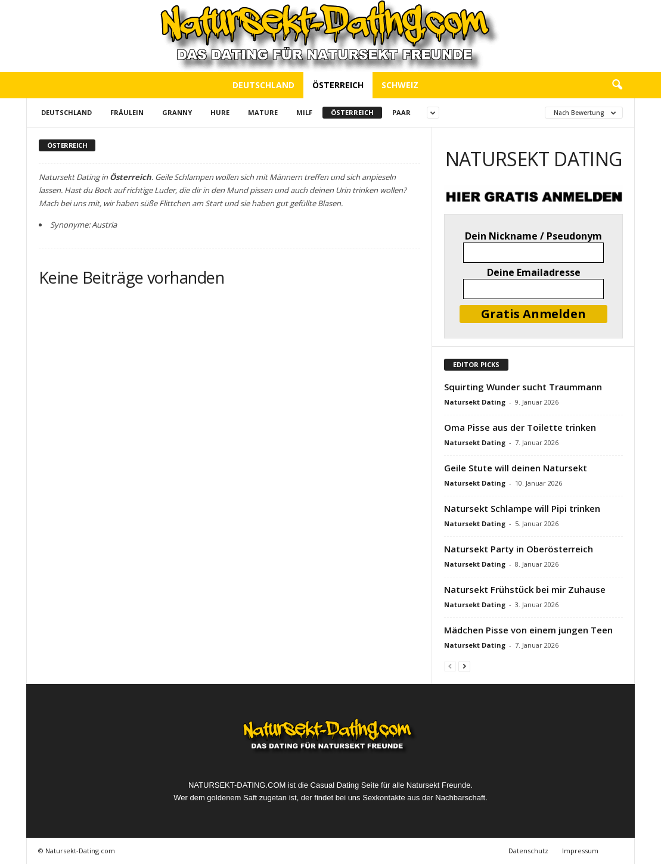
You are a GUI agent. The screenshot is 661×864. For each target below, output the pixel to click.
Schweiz (399, 85)
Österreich (338, 85)
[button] (617, 85)
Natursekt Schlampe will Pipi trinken (522, 508)
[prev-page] (450, 666)
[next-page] (464, 666)
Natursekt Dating (474, 401)
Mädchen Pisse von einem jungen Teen (528, 630)
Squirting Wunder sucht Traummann (523, 387)
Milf (304, 112)
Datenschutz (528, 850)
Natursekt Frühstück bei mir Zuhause (525, 589)
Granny (177, 112)
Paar (401, 112)
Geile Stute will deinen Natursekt (515, 468)
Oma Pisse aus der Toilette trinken (520, 427)
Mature (263, 112)
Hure (219, 112)
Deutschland (263, 85)
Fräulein (127, 112)
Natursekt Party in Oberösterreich (518, 549)
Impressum (580, 850)
